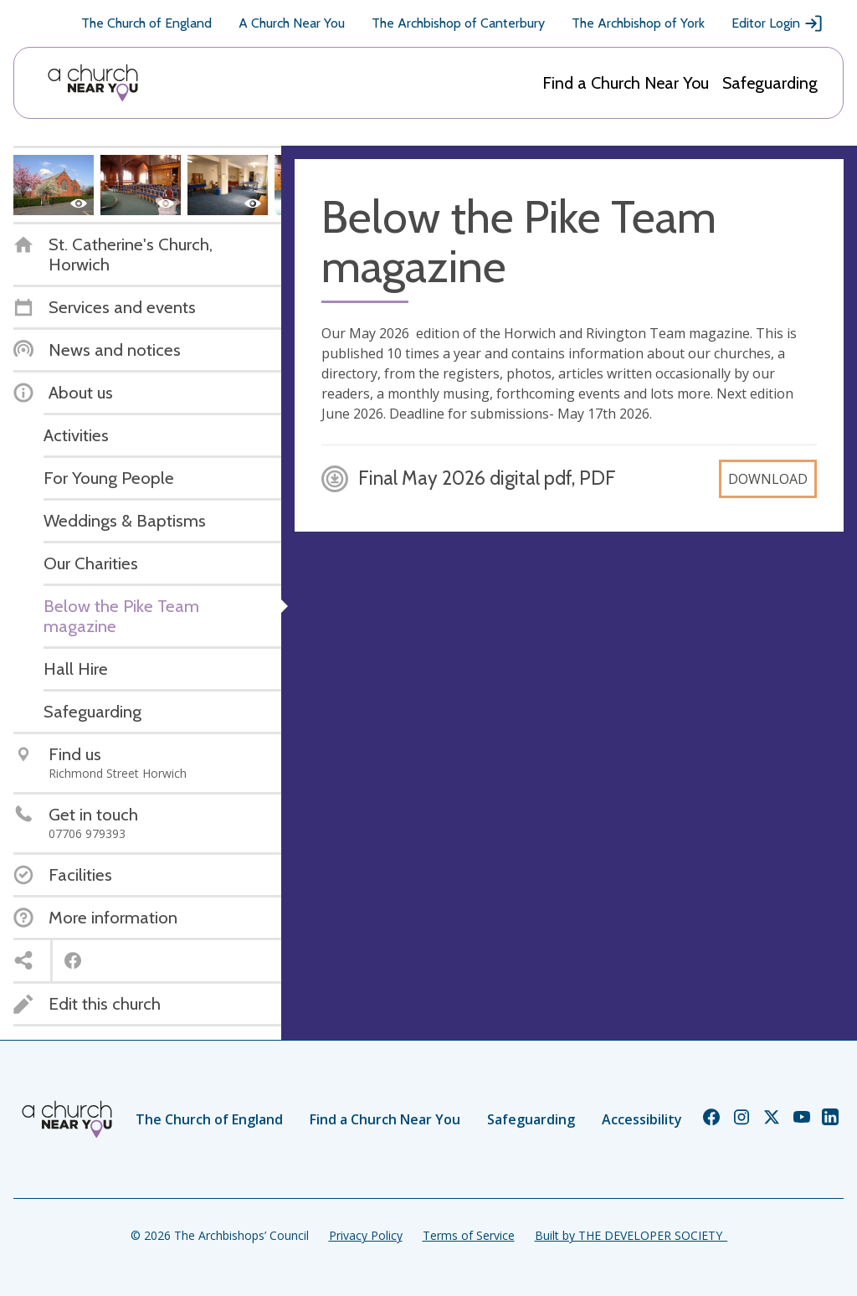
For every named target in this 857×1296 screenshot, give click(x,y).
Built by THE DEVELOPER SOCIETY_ (631, 1235)
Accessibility (642, 1119)
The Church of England (146, 23)
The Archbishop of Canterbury (458, 23)
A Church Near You (292, 23)
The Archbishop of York (638, 23)
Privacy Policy (366, 1235)
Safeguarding (770, 83)
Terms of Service (469, 1235)
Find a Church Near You (625, 83)
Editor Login (777, 23)
